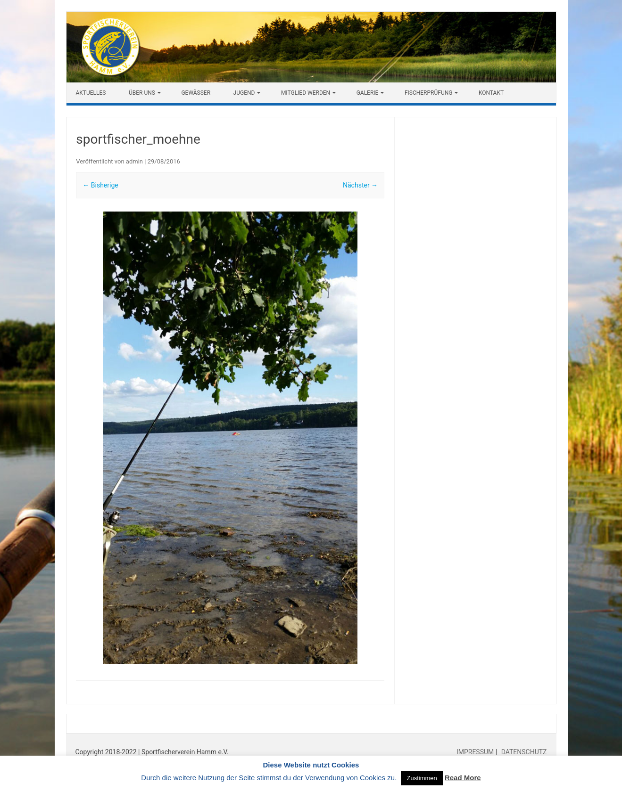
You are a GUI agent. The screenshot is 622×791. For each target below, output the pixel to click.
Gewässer (195, 93)
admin (134, 161)
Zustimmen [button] (421, 778)
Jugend (244, 93)
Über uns (142, 93)
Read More (463, 778)
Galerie (368, 93)
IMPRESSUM (476, 752)
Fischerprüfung (429, 93)
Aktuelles (91, 93)
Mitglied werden (305, 93)
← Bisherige (100, 185)
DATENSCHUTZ (523, 752)
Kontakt (491, 93)
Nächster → (360, 185)
